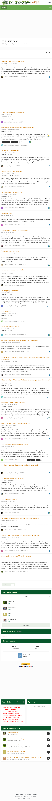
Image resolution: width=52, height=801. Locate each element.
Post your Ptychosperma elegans (16, 751)
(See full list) (20, 702)
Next (45, 56)
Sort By (47, 52)
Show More (26, 625)
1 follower (4, 175)
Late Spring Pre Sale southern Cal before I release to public (24, 757)
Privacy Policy (19, 794)
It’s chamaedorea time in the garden (17, 739)
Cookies (34, 794)
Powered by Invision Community (26, 798)
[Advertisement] (26, 24)
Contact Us (28, 794)
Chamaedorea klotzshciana (14, 745)
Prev (6, 56)
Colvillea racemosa (12, 732)
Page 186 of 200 (26, 56)
